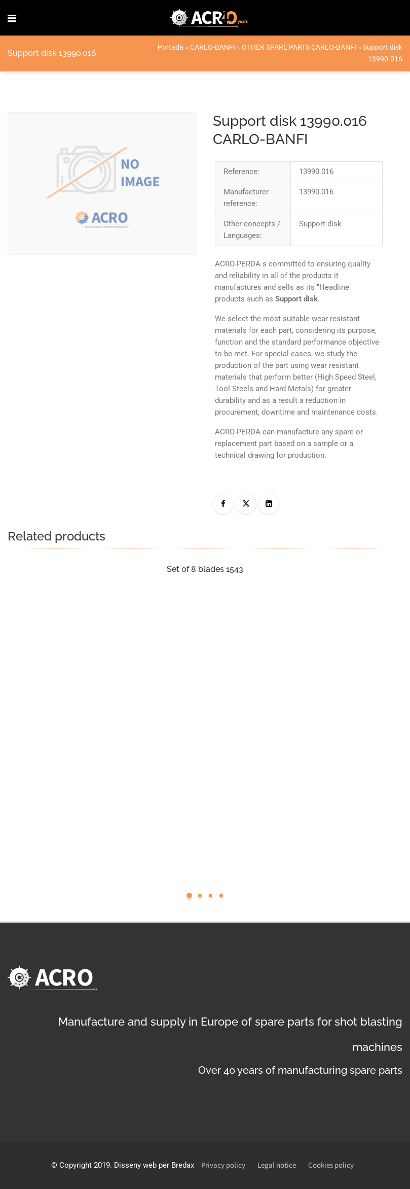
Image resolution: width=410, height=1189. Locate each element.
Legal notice (276, 1165)
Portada (170, 47)
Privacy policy (223, 1165)
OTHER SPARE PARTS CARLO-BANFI (299, 47)
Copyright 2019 (84, 1165)
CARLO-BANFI (212, 47)
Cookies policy (331, 1165)
